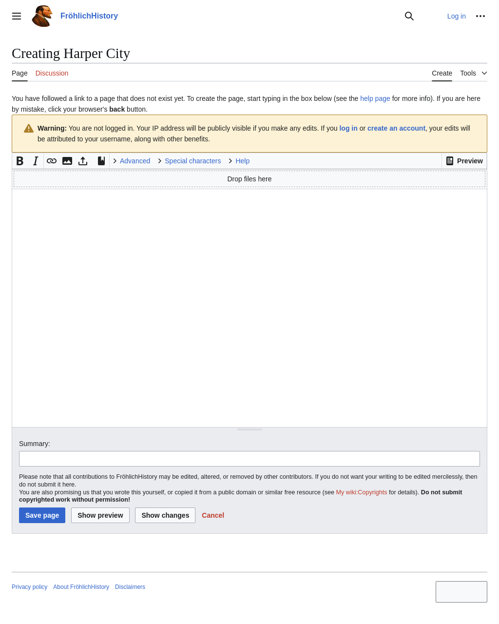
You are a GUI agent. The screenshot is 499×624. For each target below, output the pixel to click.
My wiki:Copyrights (361, 492)
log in (348, 128)
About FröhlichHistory (81, 587)
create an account (396, 128)
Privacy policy (29, 587)
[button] (464, 161)
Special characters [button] (193, 161)
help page (375, 98)
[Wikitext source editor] (249, 308)
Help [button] (242, 161)
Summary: (34, 444)
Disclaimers (130, 587)
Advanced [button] (135, 161)
